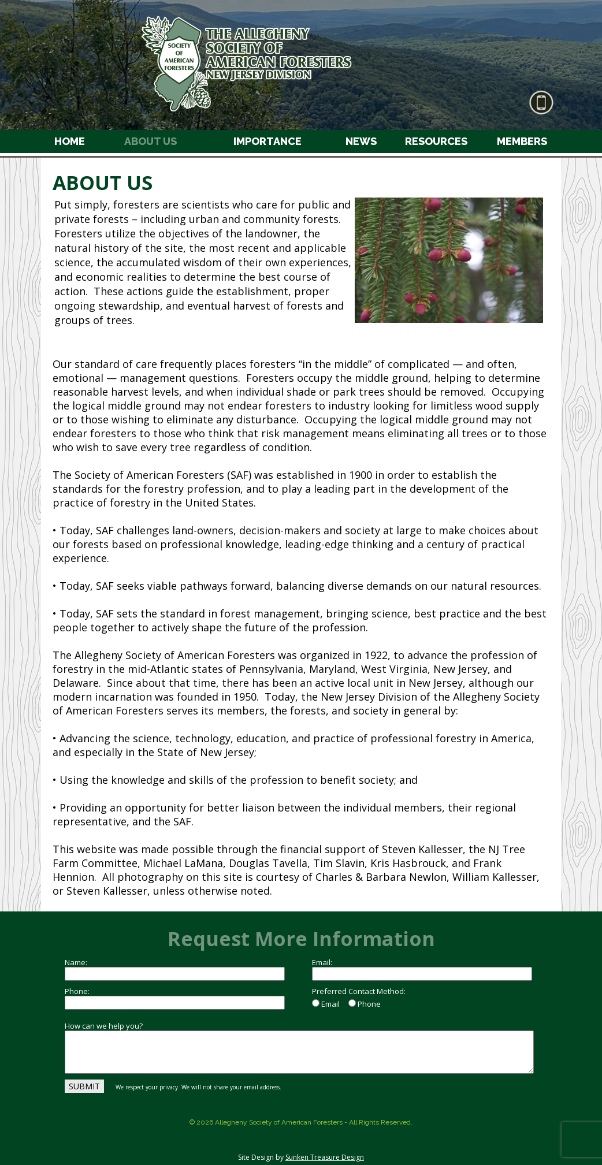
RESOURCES (436, 141)
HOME (69, 141)
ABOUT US (150, 141)
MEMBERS (522, 141)
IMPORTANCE (267, 141)
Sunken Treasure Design (324, 1157)
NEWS (361, 141)
